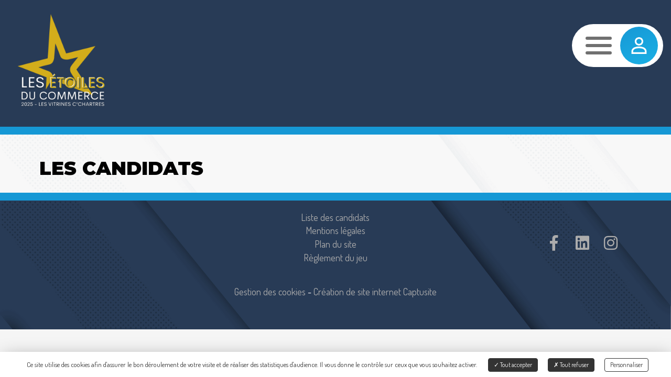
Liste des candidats (335, 217)
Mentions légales (335, 230)
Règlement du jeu (335, 257)
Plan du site (335, 244)
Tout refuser (571, 365)
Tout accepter (513, 365)
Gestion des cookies (270, 291)
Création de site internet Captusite (375, 291)
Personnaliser (626, 365)
